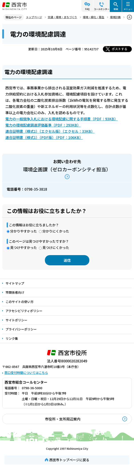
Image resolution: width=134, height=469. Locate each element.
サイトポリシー (16, 320)
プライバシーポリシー (21, 329)
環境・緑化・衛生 (93, 17)
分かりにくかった (55, 231)
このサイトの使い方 (20, 301)
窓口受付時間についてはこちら (26, 372)
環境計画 (115, 17)
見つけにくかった (55, 247)
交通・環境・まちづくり (62, 17)
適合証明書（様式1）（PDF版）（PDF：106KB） (44, 137)
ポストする (119, 49)
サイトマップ (15, 283)
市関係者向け (15, 292)
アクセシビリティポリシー (24, 311)
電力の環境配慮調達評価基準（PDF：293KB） (43, 125)
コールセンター (101, 9)
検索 (116, 9)
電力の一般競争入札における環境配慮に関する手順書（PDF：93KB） (61, 118)
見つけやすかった (23, 247)
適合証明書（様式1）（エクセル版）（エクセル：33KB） (50, 131)
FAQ (87, 9)
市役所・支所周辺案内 (62, 419)
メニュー (128, 9)
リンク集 (12, 338)
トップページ (34, 17)
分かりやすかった (23, 231)
